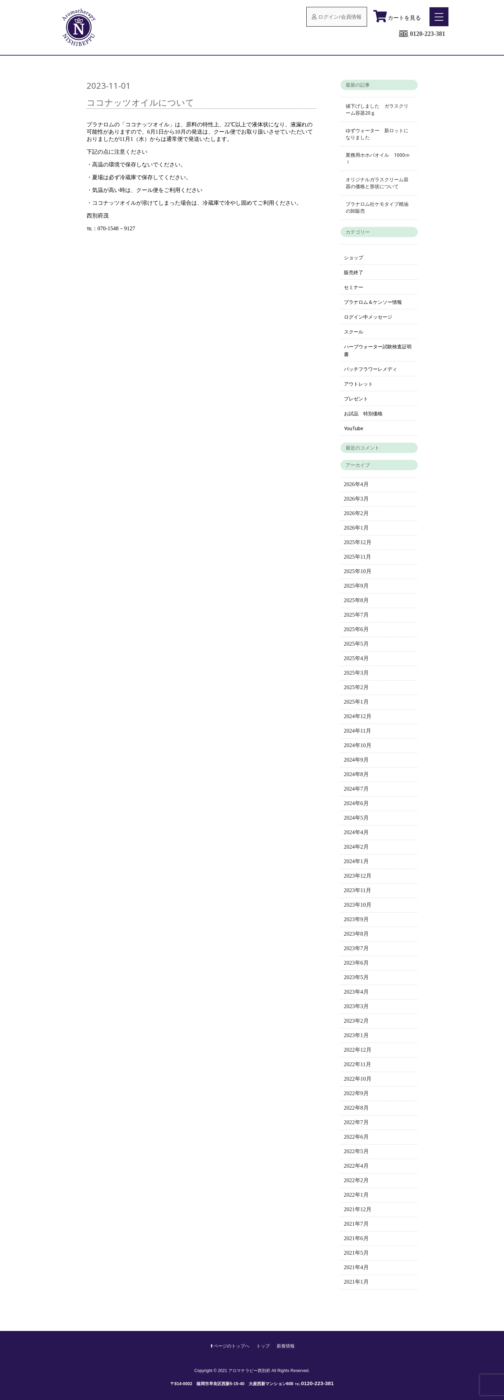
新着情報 (286, 1346)
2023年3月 (356, 1006)
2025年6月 (356, 629)
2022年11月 (357, 1064)
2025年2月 (356, 687)
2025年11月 (357, 557)
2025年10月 (358, 571)
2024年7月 (356, 789)
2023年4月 (356, 992)
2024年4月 (356, 832)
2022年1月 (356, 1195)
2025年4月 (356, 658)
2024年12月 (358, 716)
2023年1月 (356, 1035)
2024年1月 (356, 861)
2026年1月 (356, 528)
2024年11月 (357, 731)
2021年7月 (356, 1224)
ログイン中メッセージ (368, 316)
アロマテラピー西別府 (249, 1370)
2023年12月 (358, 876)
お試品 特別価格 (363, 413)
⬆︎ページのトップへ (229, 1346)
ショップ (353, 257)
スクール (353, 331)
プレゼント (356, 398)
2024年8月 (356, 774)
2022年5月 (356, 1151)
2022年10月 (358, 1079)
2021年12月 (358, 1209)
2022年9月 (356, 1093)
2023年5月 (356, 977)
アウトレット (358, 383)
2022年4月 (356, 1166)
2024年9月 (356, 760)
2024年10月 (358, 745)
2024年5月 (356, 818)
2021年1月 (356, 1282)
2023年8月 (356, 934)
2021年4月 (356, 1267)
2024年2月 (356, 847)
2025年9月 (356, 586)
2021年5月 (356, 1253)
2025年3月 (356, 673)
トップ (263, 1346)
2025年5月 (356, 644)
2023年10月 (358, 905)
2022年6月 (356, 1137)
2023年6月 (356, 963)
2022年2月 (356, 1180)
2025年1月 (356, 702)
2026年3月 (356, 499)
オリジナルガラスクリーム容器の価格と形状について (377, 183)
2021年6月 (356, 1238)
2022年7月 (356, 1122)
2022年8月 (356, 1108)
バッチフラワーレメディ (370, 369)
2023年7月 (356, 948)
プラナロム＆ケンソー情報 (373, 302)
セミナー (353, 287)
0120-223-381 (427, 33)
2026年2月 (356, 513)
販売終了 (353, 272)
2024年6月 (356, 803)
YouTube (353, 428)
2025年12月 (358, 542)
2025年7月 (356, 615)
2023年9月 (356, 919)
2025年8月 (356, 600)
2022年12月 (358, 1050)
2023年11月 (357, 890)
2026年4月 (356, 484)
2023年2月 (356, 1021)
